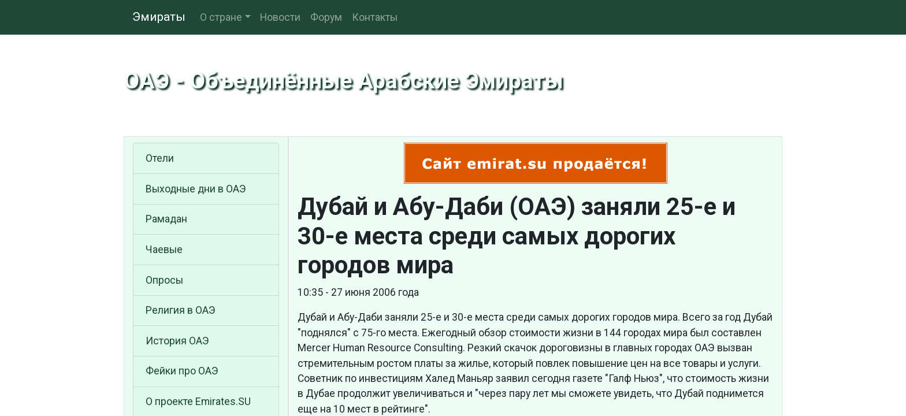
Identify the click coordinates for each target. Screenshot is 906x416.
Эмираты (158, 17)
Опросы (164, 280)
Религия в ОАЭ (181, 310)
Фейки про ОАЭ (182, 371)
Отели (160, 158)
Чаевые (164, 249)
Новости (280, 17)
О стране (221, 17)
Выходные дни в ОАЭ (196, 189)
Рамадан (166, 219)
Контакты (375, 17)
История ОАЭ (177, 341)
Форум (326, 17)
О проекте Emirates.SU (198, 401)
